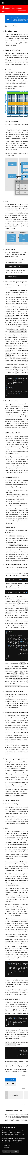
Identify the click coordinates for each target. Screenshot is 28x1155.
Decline (15, 1151)
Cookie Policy (6, 1147)
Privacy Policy (6, 1145)
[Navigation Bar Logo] (3, 2)
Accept (6, 1151)
